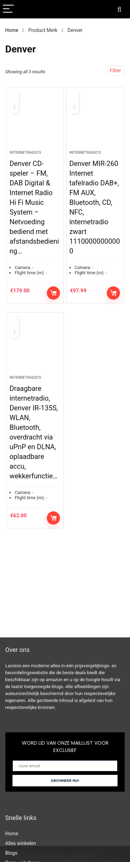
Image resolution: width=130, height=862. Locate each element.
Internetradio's (25, 152)
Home (11, 30)
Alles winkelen (20, 843)
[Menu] (8, 9)
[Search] (119, 9)
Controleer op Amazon (53, 293)
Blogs (11, 853)
